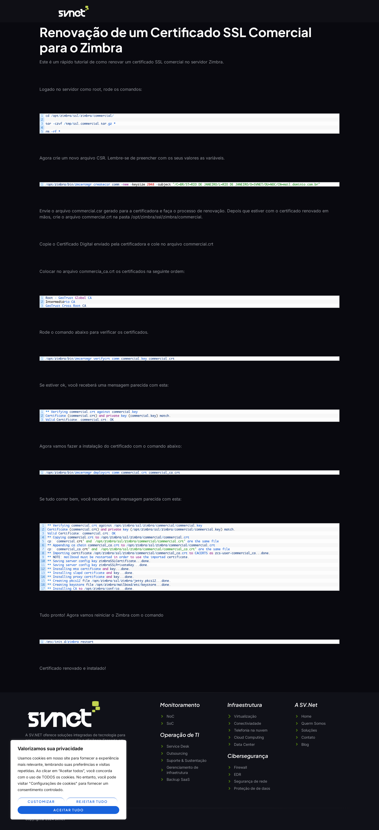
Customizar (41, 802)
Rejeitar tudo (92, 802)
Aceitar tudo (68, 810)
